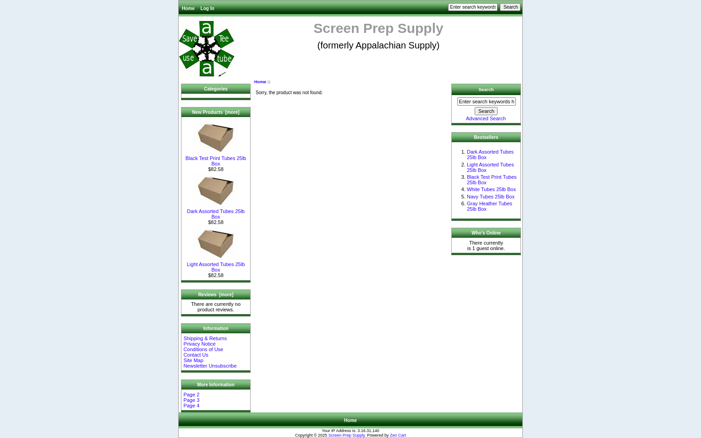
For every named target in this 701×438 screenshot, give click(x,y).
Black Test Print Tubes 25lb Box (216, 158)
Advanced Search (486, 118)
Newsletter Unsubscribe (209, 366)
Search (486, 89)
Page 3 (191, 400)
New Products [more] (215, 112)
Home (188, 8)
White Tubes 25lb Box (491, 189)
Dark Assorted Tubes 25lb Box (216, 211)
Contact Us (195, 355)
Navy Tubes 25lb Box (491, 196)
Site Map (193, 360)
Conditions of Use (203, 349)
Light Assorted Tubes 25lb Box (216, 264)
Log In (207, 8)
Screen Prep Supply (347, 435)
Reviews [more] (216, 294)
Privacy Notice (199, 344)
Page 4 (191, 405)
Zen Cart (398, 435)
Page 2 (191, 394)
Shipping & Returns (205, 338)
